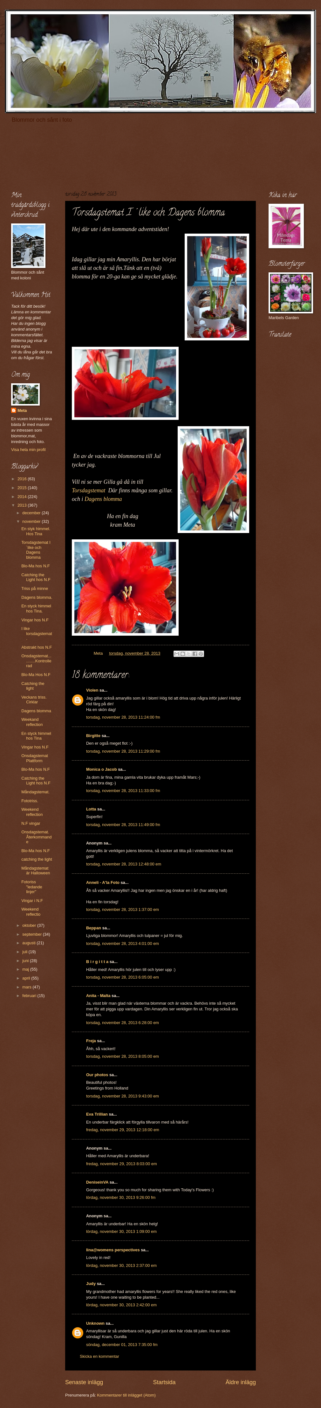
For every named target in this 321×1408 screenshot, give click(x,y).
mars (27, 987)
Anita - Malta (98, 995)
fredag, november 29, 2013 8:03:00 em (121, 1163)
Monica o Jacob (101, 769)
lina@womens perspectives (113, 1249)
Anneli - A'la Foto (103, 882)
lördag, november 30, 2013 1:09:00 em (121, 1231)
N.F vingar (30, 823)
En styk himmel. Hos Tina (35, 531)
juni (26, 960)
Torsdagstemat (88, 490)
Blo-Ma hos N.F (35, 566)
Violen (92, 690)
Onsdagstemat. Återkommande (36, 837)
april (26, 978)
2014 (22, 496)
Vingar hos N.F (35, 620)
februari (29, 995)
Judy (91, 1283)
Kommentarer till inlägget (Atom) (126, 1395)
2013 (22, 505)
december (32, 512)
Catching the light (32, 686)
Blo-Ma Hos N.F (36, 674)
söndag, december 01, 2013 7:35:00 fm (122, 1344)
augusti (29, 942)
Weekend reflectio (30, 911)
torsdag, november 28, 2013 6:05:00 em (122, 977)
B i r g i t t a (97, 961)
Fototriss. (29, 800)
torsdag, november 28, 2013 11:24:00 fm (123, 717)
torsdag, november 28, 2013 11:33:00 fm (123, 790)
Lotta (91, 809)
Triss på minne (34, 588)
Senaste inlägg (84, 1382)
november (32, 521)
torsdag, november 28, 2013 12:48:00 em (123, 864)
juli (25, 951)
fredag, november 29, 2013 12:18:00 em (122, 1129)
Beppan (93, 928)
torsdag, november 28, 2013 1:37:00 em (122, 909)
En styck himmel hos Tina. (36, 608)
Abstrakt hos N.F (36, 647)
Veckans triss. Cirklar (33, 699)
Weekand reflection (32, 722)
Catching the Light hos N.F (36, 577)
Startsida (164, 1382)
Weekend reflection (32, 812)
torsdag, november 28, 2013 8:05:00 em (122, 1056)
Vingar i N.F (32, 900)
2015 (22, 487)
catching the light (36, 859)
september (32, 934)
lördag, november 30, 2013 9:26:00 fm (120, 1197)
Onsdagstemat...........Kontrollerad (36, 660)
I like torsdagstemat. (36, 633)
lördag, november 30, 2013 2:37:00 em (121, 1265)
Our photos (97, 1074)
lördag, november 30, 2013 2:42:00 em (121, 1304)
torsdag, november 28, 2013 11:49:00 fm (123, 824)
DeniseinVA (97, 1182)
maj (26, 969)
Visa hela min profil (28, 449)
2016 (22, 478)
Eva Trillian (97, 1114)
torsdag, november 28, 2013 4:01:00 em (122, 943)
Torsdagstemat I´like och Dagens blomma (36, 549)
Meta (22, 410)
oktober (29, 925)
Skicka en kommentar (99, 1356)
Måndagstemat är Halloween (35, 870)
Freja (91, 1040)
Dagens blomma (103, 499)
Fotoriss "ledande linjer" (31, 886)
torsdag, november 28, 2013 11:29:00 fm (123, 751)
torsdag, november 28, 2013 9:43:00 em (122, 1096)
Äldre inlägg (241, 1382)
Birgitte (93, 735)
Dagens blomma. (36, 597)
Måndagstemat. (35, 791)
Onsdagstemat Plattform (34, 758)
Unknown (95, 1323)
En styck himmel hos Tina (36, 736)
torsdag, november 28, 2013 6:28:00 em (122, 1022)
